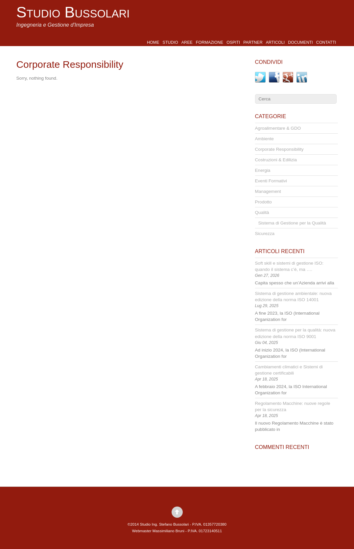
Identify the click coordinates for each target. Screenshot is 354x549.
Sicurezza (265, 233)
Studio (170, 42)
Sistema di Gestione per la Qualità (292, 223)
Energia (263, 170)
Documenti (300, 42)
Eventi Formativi (271, 180)
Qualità (262, 212)
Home (153, 42)
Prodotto (263, 201)
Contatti (326, 42)
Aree (187, 42)
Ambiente (264, 138)
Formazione (209, 42)
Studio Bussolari (73, 12)
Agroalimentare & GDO (278, 128)
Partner (253, 42)
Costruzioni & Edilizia (276, 159)
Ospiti (233, 42)
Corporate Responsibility (279, 149)
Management (268, 191)
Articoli (275, 42)
